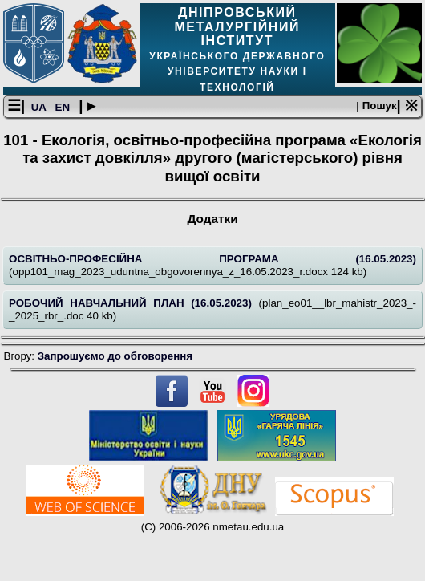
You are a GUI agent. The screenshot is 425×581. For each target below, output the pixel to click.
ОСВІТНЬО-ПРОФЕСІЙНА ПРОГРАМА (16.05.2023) (212, 259)
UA (40, 107)
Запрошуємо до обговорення (115, 356)
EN (64, 107)
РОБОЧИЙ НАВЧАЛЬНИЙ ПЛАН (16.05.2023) (134, 303)
